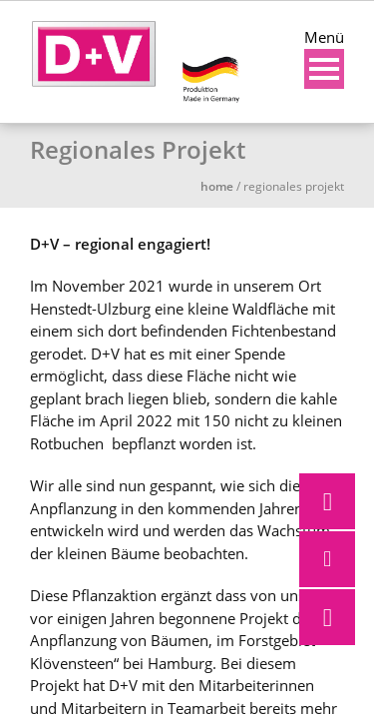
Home (216, 186)
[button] (327, 617)
